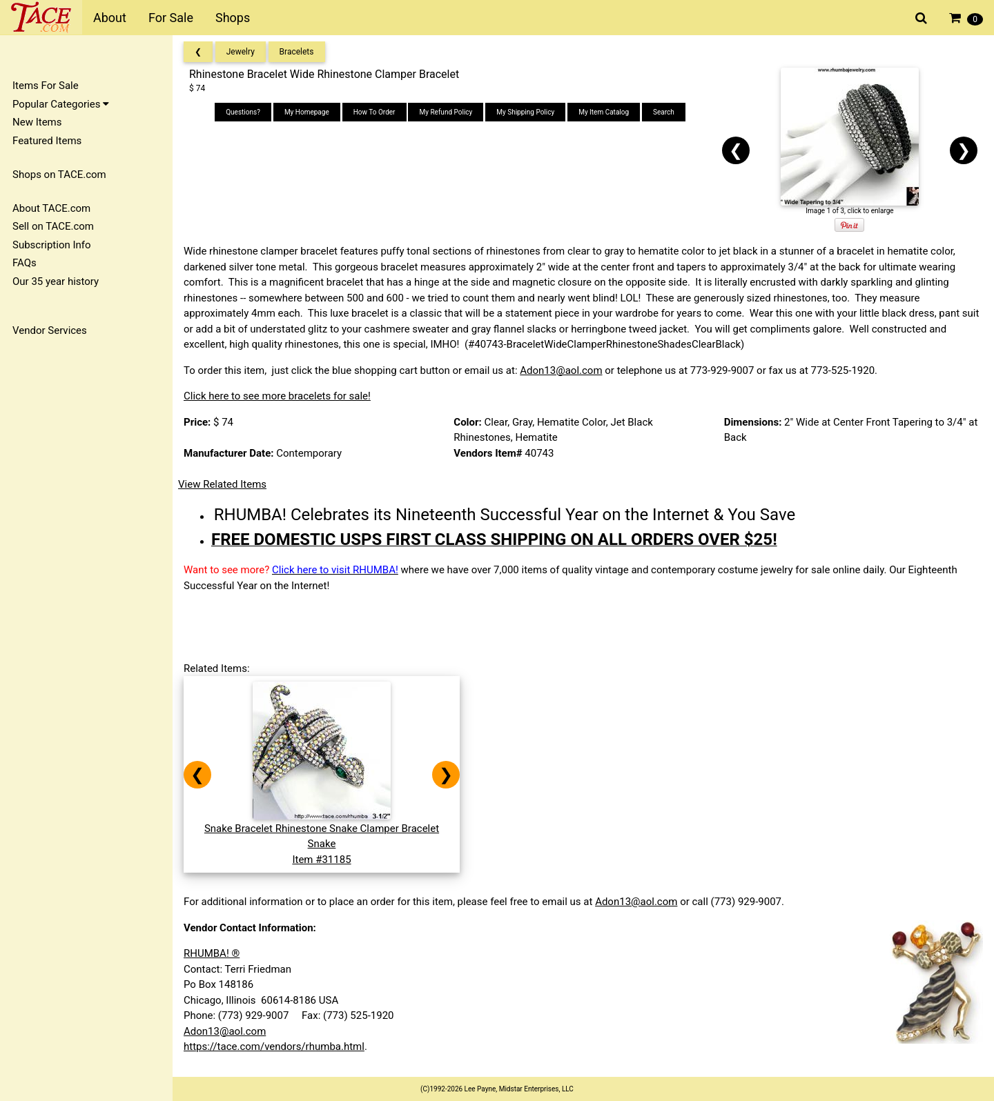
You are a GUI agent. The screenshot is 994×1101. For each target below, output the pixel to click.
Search (663, 112)
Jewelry (240, 52)
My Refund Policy (445, 112)
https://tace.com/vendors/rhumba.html (274, 1046)
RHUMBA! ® (212, 953)
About (109, 17)
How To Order (374, 112)
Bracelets (297, 52)
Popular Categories (60, 104)
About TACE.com (51, 208)
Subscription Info (51, 245)
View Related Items (222, 484)
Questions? (243, 112)
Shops (232, 17)
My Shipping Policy (525, 112)
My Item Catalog (603, 112)
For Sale (170, 17)
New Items (36, 122)
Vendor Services (49, 330)
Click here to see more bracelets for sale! (277, 396)
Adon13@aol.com (561, 370)
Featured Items (46, 141)
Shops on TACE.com (59, 174)
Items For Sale (45, 85)
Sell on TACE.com (53, 226)
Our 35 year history (55, 281)
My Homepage (306, 112)
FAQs (24, 263)
